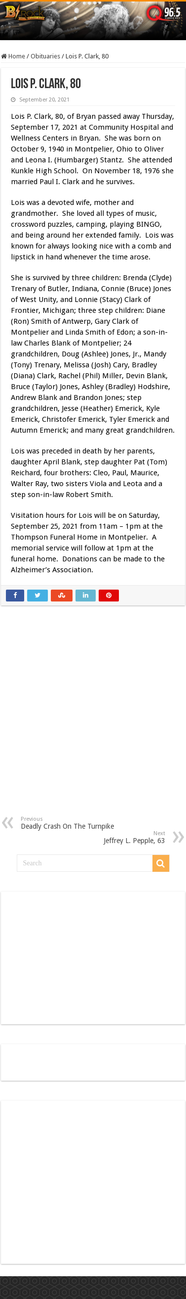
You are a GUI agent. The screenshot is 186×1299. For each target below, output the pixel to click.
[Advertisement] (93, 718)
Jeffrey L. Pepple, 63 (114, 837)
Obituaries (45, 56)
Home (13, 56)
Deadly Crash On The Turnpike (71, 823)
